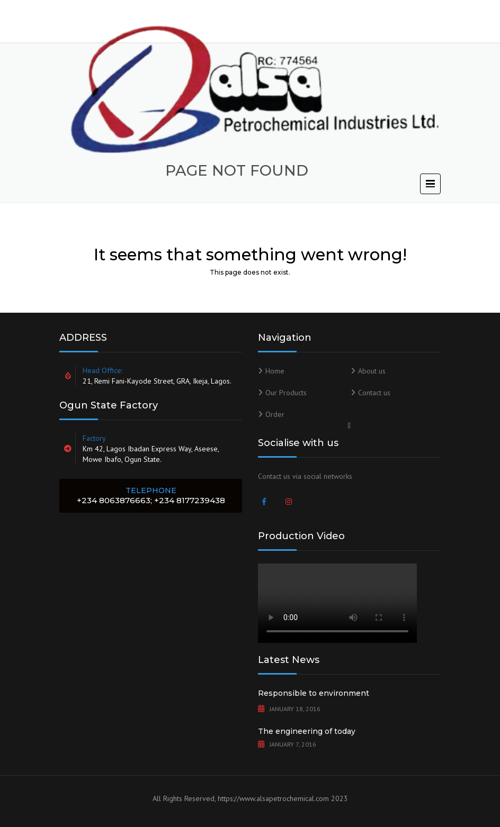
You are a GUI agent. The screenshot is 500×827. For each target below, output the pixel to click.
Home (274, 371)
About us (372, 371)
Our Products (286, 392)
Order (274, 414)
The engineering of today (306, 731)
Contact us (374, 392)
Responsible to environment (313, 693)
